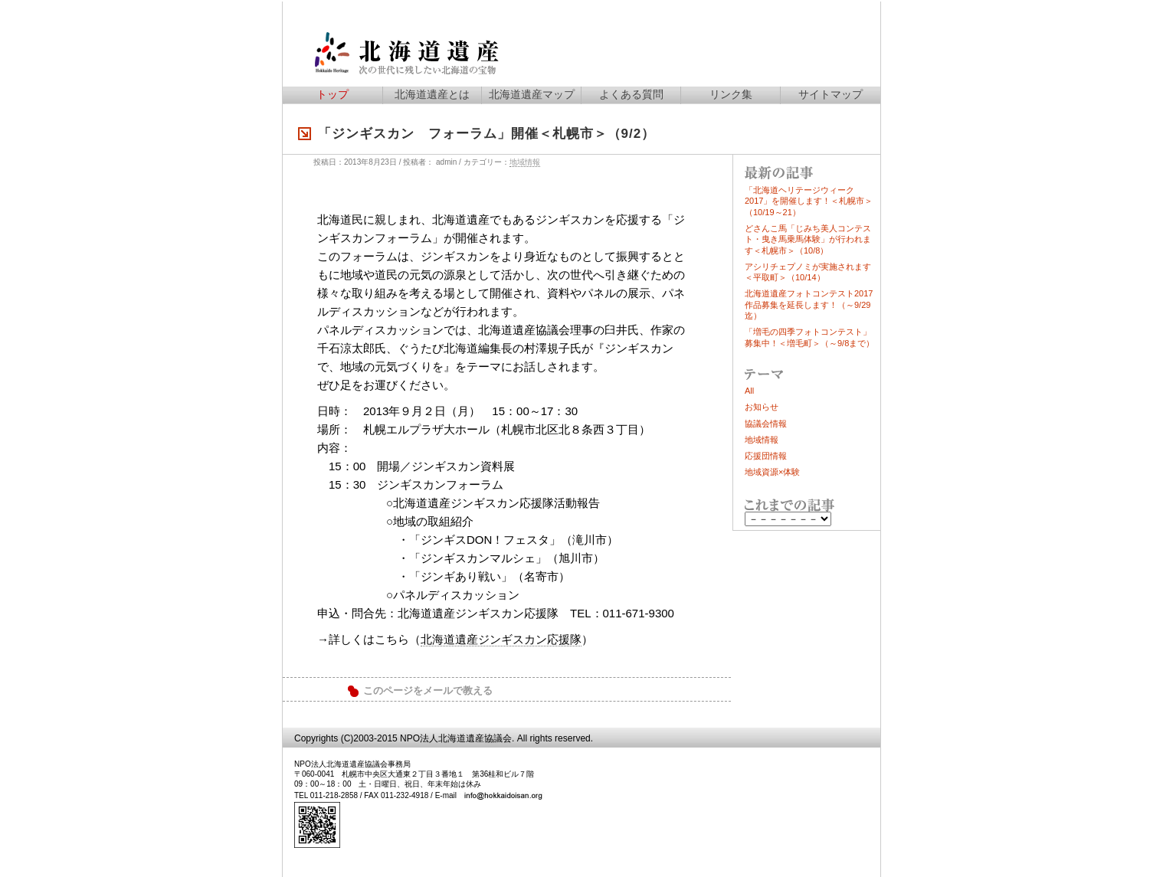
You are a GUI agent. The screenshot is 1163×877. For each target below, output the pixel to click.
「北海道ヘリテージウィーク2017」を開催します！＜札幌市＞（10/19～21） (809, 201)
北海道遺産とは (432, 94)
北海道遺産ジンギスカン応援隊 (501, 639)
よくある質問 (631, 94)
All (749, 390)
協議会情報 (766, 423)
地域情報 (524, 162)
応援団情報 (766, 455)
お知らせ (761, 406)
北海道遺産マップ (532, 94)
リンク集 (730, 94)
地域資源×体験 (772, 471)
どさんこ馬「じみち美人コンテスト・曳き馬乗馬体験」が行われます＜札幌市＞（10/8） (808, 239)
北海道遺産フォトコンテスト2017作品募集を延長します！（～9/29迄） (809, 304)
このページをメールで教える (428, 691)
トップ (332, 94)
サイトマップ (830, 94)
